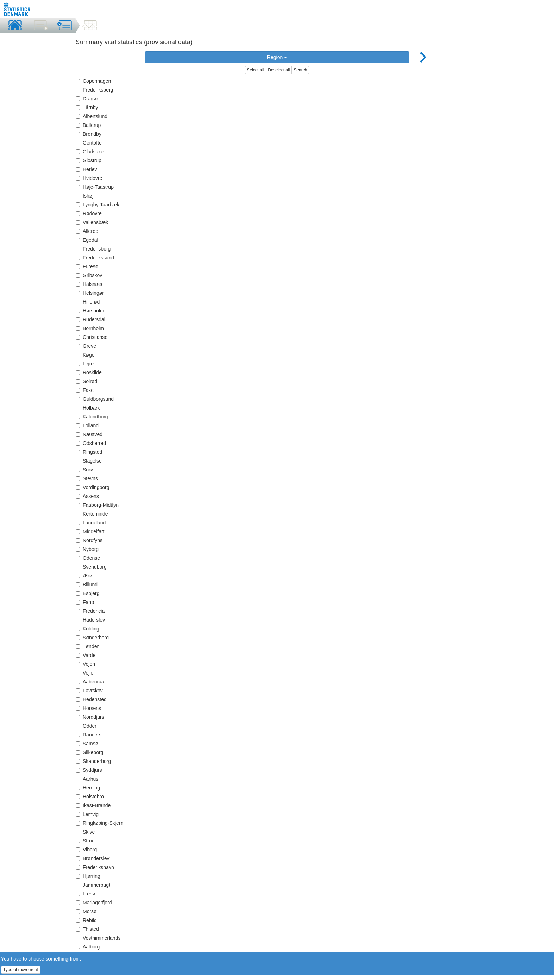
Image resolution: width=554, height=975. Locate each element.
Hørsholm (90, 310)
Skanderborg (93, 761)
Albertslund (91, 116)
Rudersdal (90, 319)
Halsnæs (89, 284)
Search (300, 69)
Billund (87, 584)
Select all (255, 69)
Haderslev (90, 620)
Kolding (87, 629)
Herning (88, 788)
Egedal (87, 240)
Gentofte (89, 143)
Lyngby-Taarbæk (97, 204)
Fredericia (90, 611)
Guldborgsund (95, 399)
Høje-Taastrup (95, 187)
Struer (86, 841)
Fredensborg (93, 249)
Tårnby (87, 107)
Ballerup (88, 125)
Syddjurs (89, 770)
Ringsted (89, 452)
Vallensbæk (92, 222)
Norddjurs (90, 717)
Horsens (88, 708)
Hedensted (91, 699)
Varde (85, 655)
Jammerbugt (93, 885)
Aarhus (87, 779)
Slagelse (89, 461)
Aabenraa (90, 682)
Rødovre (89, 213)
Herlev (86, 169)
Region (277, 57)
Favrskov (89, 690)
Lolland (87, 425)
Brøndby (88, 134)
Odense (88, 558)
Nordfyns (89, 540)
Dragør (87, 98)
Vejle (84, 673)
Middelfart (90, 531)
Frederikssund (95, 257)
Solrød (86, 381)
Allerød (87, 231)
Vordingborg (93, 487)
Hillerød (88, 302)
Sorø (84, 469)
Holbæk (88, 408)
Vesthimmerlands (98, 938)
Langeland (91, 522)
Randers (88, 735)
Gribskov (89, 275)
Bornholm (90, 328)
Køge (85, 355)
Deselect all (279, 69)
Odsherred (91, 443)
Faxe (85, 390)
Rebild (86, 920)
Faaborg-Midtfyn (97, 505)
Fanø (85, 602)
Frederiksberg (94, 90)
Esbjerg (87, 593)
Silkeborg (89, 752)
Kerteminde (92, 514)
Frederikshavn (95, 867)
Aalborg (88, 947)
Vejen (85, 664)
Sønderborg (92, 637)
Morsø (86, 911)
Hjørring (88, 876)
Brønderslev (92, 858)
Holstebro (90, 796)
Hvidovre (89, 178)
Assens (87, 496)
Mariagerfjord (94, 902)
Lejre (85, 363)
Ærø (84, 575)
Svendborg (91, 567)
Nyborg (87, 549)
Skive (85, 832)
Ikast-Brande (93, 805)
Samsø (87, 743)
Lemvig (87, 814)
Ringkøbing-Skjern (99, 823)
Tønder (87, 646)
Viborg (86, 849)
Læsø (85, 894)
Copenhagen (93, 81)
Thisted (87, 929)
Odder (86, 726)
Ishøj (84, 196)
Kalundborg (92, 416)
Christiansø (92, 337)
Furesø (87, 266)
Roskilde (89, 372)
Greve (86, 346)
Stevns (87, 478)
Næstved (89, 434)
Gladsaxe (90, 151)
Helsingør (90, 293)
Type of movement (20, 969)
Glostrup (88, 160)
